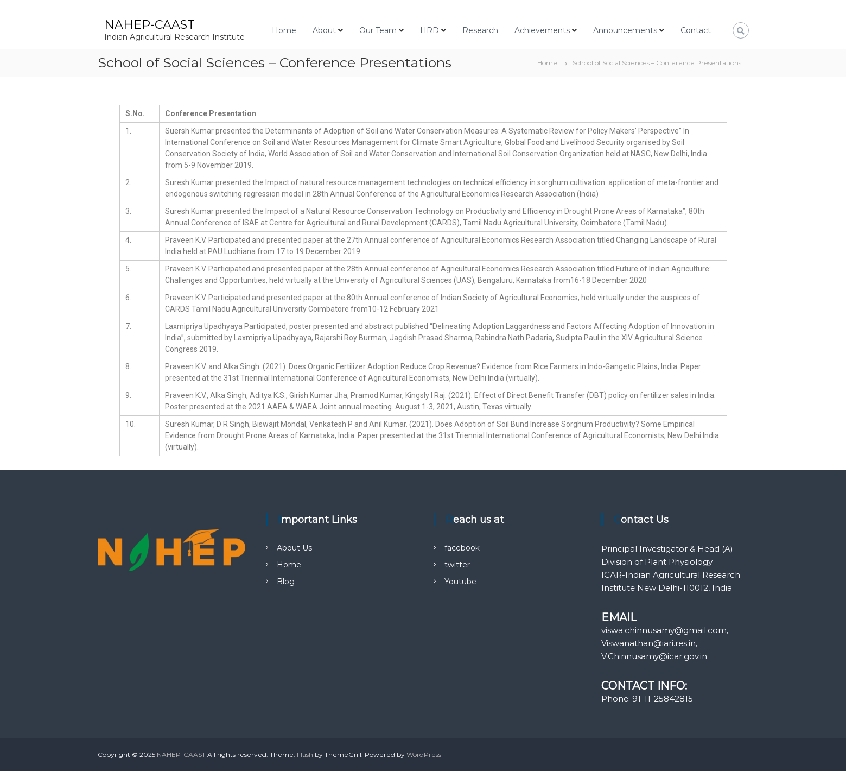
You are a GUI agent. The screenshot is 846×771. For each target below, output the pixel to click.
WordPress (423, 754)
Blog (286, 581)
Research (480, 30)
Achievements (542, 30)
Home (284, 30)
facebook (462, 548)
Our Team (378, 30)
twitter (457, 565)
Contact (695, 30)
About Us (294, 548)
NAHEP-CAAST (149, 24)
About (324, 30)
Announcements (625, 30)
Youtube (460, 581)
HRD (429, 30)
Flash (305, 754)
